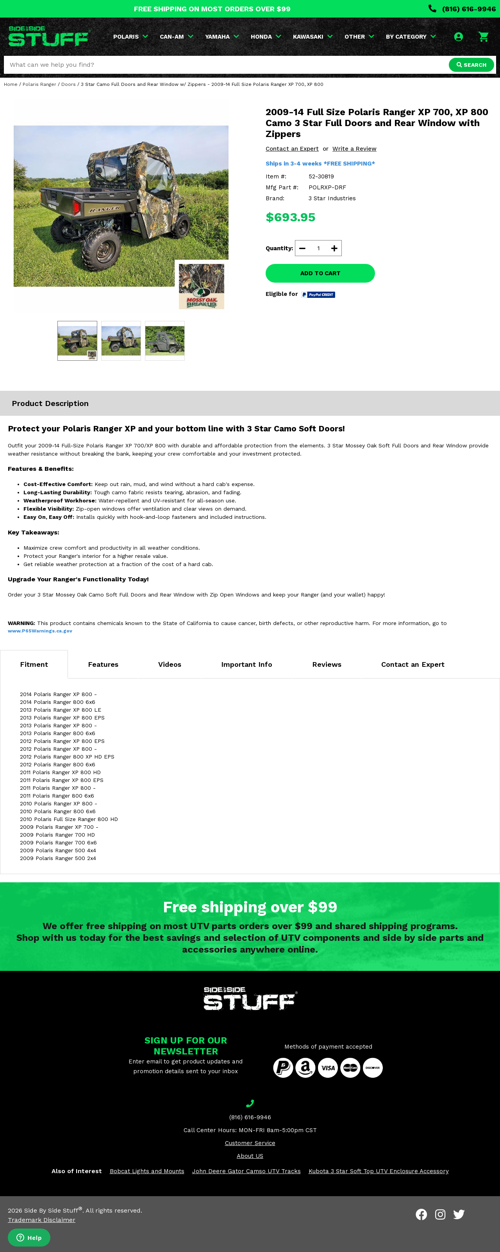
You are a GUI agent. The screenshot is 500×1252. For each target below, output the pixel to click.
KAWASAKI (313, 36)
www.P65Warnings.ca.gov (40, 631)
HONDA (266, 36)
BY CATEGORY (411, 36)
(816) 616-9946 (462, 9)
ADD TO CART (320, 273)
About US (250, 1155)
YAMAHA (222, 36)
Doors (68, 84)
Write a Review (354, 148)
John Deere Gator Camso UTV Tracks (246, 1171)
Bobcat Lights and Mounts (147, 1171)
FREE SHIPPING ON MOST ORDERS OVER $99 (212, 9)
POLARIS (130, 36)
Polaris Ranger (39, 84)
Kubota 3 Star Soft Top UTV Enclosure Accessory (379, 1171)
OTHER (359, 36)
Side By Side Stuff (53, 1210)
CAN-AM (176, 36)
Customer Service (250, 1143)
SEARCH (471, 65)
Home (11, 84)
